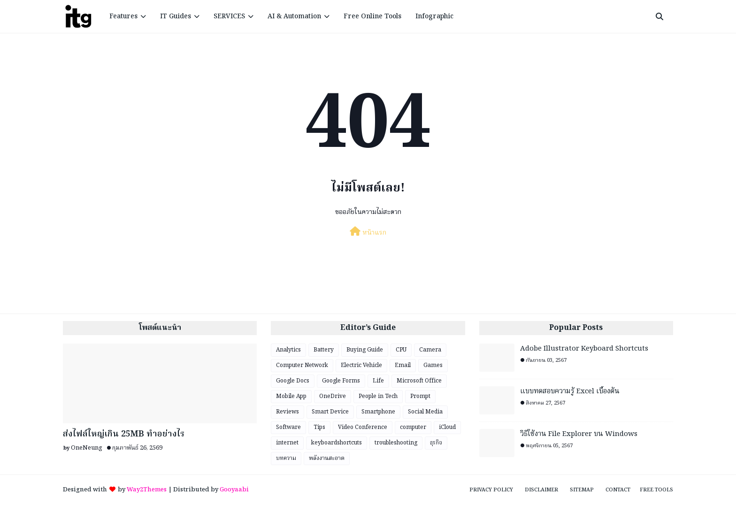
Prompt (420, 396)
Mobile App (291, 396)
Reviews (287, 411)
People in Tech (378, 396)
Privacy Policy (491, 490)
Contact (618, 490)
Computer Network (302, 365)
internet (287, 442)
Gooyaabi (234, 490)
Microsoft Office (419, 380)
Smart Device (330, 411)
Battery (324, 349)
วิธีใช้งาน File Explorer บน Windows (578, 434)
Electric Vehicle (361, 365)
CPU (401, 349)
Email (403, 365)
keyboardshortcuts (336, 442)
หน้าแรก (368, 232)
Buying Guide (364, 349)
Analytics (288, 349)
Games (433, 365)
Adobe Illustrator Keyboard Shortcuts (584, 349)
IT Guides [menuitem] (175, 16)
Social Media (425, 411)
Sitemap (582, 490)
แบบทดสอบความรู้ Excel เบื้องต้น (570, 391)
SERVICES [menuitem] (229, 16)
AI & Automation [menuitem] (294, 16)
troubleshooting (396, 442)
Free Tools (656, 490)
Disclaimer (541, 490)
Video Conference (362, 427)
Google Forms (341, 380)
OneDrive (332, 396)
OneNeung (86, 448)
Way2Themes (147, 490)
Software (288, 427)
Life (378, 380)
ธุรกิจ (436, 442)
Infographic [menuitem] (434, 16)
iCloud (447, 427)
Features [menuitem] (123, 16)
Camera (430, 349)
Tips (319, 427)
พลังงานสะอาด (327, 458)
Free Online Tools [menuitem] (372, 16)
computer (413, 427)
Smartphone (378, 411)
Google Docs (292, 380)
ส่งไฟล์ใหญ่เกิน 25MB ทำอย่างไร (123, 434)
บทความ (286, 458)
